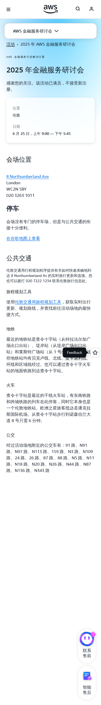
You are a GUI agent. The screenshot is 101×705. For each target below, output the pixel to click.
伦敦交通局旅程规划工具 (38, 301)
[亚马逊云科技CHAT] (87, 640)
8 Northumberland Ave (27, 176)
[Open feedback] (95, 352)
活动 (10, 44)
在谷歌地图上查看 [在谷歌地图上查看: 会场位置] (23, 238)
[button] (36, 31)
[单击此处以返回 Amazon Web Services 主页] (50, 9)
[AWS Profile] (91, 9)
